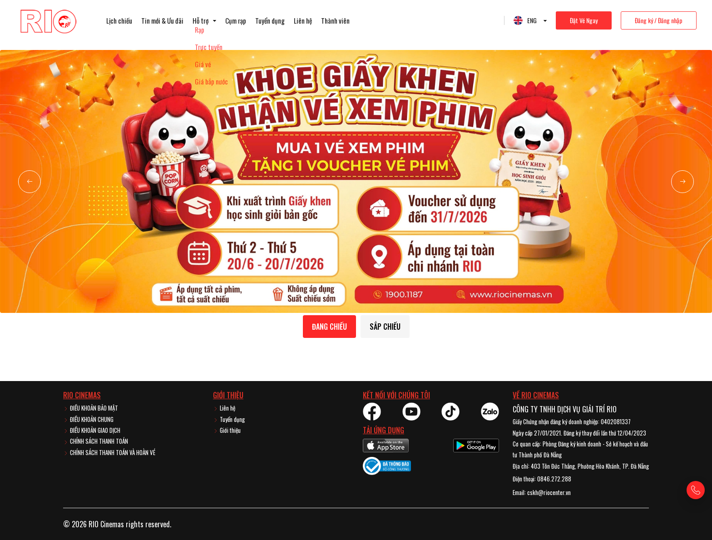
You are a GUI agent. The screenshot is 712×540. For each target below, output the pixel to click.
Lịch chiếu (119, 20)
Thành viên (335, 20)
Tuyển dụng (270, 20)
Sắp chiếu (385, 326)
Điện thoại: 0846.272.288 (542, 478)
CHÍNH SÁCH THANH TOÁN (95, 441)
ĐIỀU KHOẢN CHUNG (88, 419)
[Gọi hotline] (696, 490)
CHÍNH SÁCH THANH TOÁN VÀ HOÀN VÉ (109, 452)
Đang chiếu (329, 326)
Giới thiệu (227, 430)
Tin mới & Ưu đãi (162, 20)
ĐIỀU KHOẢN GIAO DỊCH (91, 430)
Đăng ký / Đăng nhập (658, 20)
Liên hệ (303, 20)
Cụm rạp (235, 20)
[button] (29, 181)
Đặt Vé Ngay (584, 20)
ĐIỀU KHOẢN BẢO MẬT (90, 407)
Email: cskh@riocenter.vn (542, 492)
